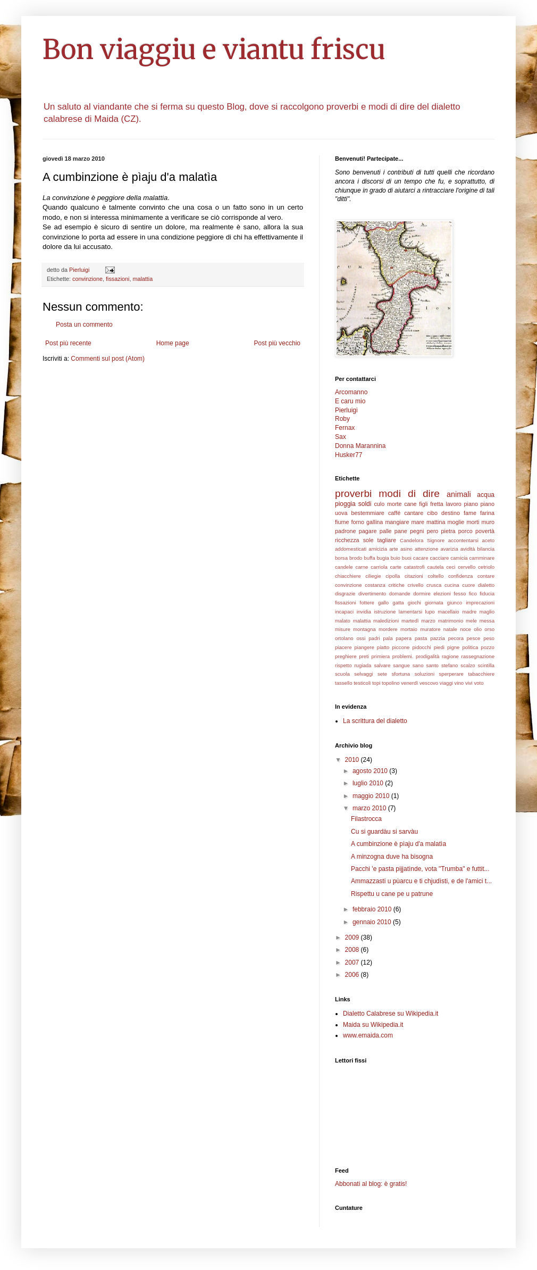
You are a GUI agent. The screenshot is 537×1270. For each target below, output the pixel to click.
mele (471, 621)
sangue (401, 665)
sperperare (451, 674)
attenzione (426, 549)
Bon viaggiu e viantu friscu (214, 50)
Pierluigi (346, 410)
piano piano (479, 504)
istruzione (385, 612)
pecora (456, 638)
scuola (342, 674)
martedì (410, 621)
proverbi (353, 493)
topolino (391, 683)
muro (487, 522)
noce (465, 629)
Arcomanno (351, 392)
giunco (454, 602)
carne (361, 567)
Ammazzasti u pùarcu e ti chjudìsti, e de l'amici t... (421, 881)
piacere (343, 647)
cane (410, 504)
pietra (448, 531)
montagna (364, 629)
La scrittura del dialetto (375, 721)
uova (341, 513)
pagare (368, 531)
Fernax (345, 427)
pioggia (345, 504)
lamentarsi (410, 612)
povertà (484, 531)
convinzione (87, 279)
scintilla (486, 665)
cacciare (439, 558)
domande (399, 593)
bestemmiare (367, 513)
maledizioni (386, 621)
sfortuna (401, 674)
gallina (374, 522)
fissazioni (117, 279)
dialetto (486, 585)
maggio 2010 (372, 796)
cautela (435, 567)
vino (459, 683)
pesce (474, 638)
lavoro (453, 504)
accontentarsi (463, 540)
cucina (451, 585)
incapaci (344, 612)
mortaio (408, 629)
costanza (375, 585)
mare (417, 522)
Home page (172, 343)
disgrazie (345, 593)
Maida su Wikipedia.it (373, 1024)
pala (387, 638)
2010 (353, 759)
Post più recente (68, 343)
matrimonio (450, 621)
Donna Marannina (360, 446)
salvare (382, 665)
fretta (436, 504)
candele (344, 567)
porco (465, 531)
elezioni (442, 593)
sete (382, 674)
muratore (430, 629)
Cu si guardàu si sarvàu (384, 831)
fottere (367, 602)
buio (395, 558)
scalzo (467, 665)
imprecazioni (480, 602)
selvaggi (363, 674)
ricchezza (347, 540)
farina (487, 513)
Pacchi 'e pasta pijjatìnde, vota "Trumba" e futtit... (420, 869)
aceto (488, 540)
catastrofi (414, 567)
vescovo (428, 683)
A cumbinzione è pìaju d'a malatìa (398, 844)
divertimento (372, 593)
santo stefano (442, 665)
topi (376, 683)
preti (364, 656)
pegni (417, 531)
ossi (360, 638)
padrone (345, 531)
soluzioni (424, 674)
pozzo (487, 647)
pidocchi (421, 647)
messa (487, 621)
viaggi (446, 683)
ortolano (344, 638)
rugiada (362, 665)
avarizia (449, 549)
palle (386, 531)
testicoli (362, 683)
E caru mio (350, 401)
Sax (340, 437)
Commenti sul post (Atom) (108, 358)
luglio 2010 (369, 783)
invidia (364, 612)
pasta (421, 638)
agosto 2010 (371, 771)
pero (433, 531)
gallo (383, 602)
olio (478, 629)
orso (489, 629)
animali (459, 494)
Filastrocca (366, 819)
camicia (459, 558)
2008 (353, 949)
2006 (353, 974)
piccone (400, 647)
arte (393, 549)
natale (450, 629)
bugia (382, 558)
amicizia (377, 549)
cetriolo (486, 567)
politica (470, 647)
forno (357, 522)
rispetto (343, 665)
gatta (398, 602)
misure (342, 629)
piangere (364, 647)
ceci (450, 567)
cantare (413, 513)
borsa (341, 558)
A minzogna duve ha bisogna (392, 856)
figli (423, 504)
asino (406, 549)
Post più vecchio (277, 343)
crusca (433, 585)
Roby (342, 418)
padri (374, 638)
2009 (353, 937)
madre (469, 612)
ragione (450, 656)
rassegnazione (478, 656)
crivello (415, 585)
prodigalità (427, 656)
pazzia (437, 638)
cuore (468, 585)
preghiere (346, 656)
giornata (434, 602)
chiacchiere (348, 576)
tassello (344, 683)
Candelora (411, 540)
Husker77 (348, 455)
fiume (342, 522)
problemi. (402, 656)
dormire (422, 593)
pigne (453, 647)
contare (485, 576)
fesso (460, 593)
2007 (353, 962)
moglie (456, 522)
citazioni (414, 576)
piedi (439, 647)
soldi (365, 504)
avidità (467, 549)
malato (342, 621)
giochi (414, 602)
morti (472, 522)
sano (418, 665)
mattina (435, 522)
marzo (428, 621)
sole (368, 540)
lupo (430, 612)
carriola (379, 567)
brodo (356, 558)
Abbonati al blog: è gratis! (371, 1184)
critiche (396, 585)
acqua (485, 495)
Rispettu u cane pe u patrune (392, 894)
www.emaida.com (368, 1035)
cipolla (392, 576)
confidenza (460, 576)
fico (473, 593)
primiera (381, 656)
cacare (421, 558)
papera (404, 638)
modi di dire (409, 493)
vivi (469, 683)
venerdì (409, 683)
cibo (432, 513)
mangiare (397, 522)
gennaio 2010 (373, 922)
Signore (435, 540)
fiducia (487, 593)
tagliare (386, 540)
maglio (487, 612)
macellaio (448, 612)
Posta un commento (84, 324)
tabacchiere (481, 674)
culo (379, 504)
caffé (394, 513)
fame (470, 513)
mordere (388, 629)
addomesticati (350, 549)
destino (450, 513)
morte (394, 504)
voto (478, 683)
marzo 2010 (370, 808)
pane (401, 531)
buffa (369, 558)
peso (488, 638)
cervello (466, 567)
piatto (383, 647)
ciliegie (373, 576)
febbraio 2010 (373, 909)
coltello (435, 576)
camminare (481, 558)
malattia (142, 279)
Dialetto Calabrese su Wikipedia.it (390, 1013)
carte (395, 567)
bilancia (486, 549)
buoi (407, 558)
